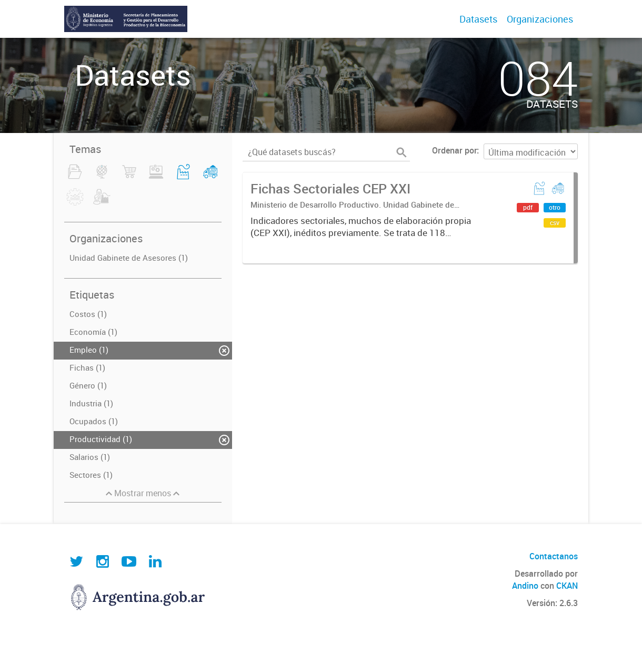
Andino (525, 585)
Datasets (478, 19)
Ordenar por (454, 150)
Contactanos (553, 556)
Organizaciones (540, 19)
